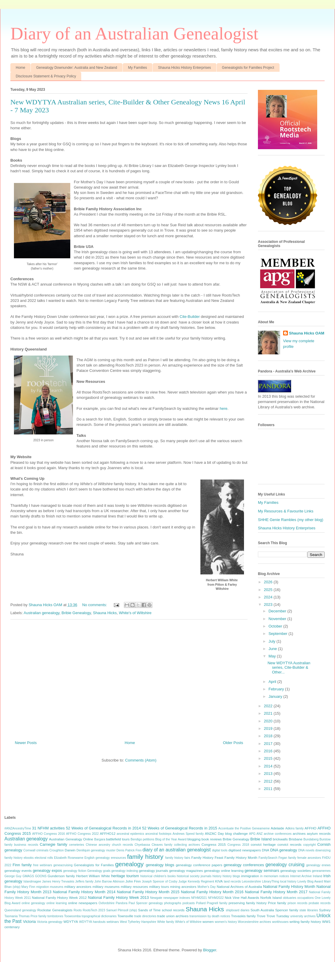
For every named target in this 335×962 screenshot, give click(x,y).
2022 (269, 706)
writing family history (305, 921)
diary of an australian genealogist (177, 849)
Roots (78, 910)
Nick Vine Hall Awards (242, 897)
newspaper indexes (176, 897)
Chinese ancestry (98, 844)
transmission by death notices (209, 916)
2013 (269, 773)
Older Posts (233, 742)
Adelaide (277, 828)
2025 (269, 589)
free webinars (42, 865)
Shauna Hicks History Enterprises (184, 68)
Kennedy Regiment (201, 881)
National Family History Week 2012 (59, 897)
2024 (269, 597)
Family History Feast (207, 857)
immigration (250, 876)
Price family (277, 903)
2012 (269, 781)
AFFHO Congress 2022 (82, 833)
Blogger (209, 950)
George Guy (12, 876)
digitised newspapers (244, 850)
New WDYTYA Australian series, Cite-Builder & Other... (288, 667)
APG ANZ (256, 833)
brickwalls (280, 839)
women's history (226, 921)
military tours (159, 886)
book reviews (212, 839)
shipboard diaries (238, 910)
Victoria (29, 921)
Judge (182, 881)
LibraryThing (270, 881)
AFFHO (311, 828)
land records (232, 881)
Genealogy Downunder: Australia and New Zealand (76, 68)
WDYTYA (70, 921)
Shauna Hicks (105, 613)
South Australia (262, 910)
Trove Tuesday (278, 916)
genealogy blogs (160, 865)
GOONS (41, 876)
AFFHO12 (108, 833)
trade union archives (172, 916)
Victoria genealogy (50, 921)
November (278, 619)
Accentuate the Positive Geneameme (244, 828)
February (277, 689)
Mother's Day (206, 886)
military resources (134, 886)
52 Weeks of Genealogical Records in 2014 (103, 828)
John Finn (133, 881)
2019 (269, 728)
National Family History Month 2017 (276, 892)
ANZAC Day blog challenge (226, 833)
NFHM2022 (216, 897)
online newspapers (82, 903)
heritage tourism (125, 876)
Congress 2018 (238, 844)
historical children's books (158, 876)
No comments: (95, 605)
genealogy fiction (74, 870)
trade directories (145, 916)
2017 (269, 743)
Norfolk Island (271, 897)
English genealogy (97, 857)
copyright (309, 844)
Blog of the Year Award (170, 839)
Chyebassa (142, 844)
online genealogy (33, 903)
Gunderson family (61, 876)
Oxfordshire (107, 903)
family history (145, 856)
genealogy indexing (124, 870)
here (223, 408)
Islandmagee (32, 881)
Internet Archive (301, 876)
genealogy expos (47, 870)
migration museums (49, 886)
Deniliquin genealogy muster (96, 850)
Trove (261, 916)
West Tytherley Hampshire (138, 921)
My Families (137, 68)
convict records (289, 844)
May (273, 656)
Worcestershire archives (254, 921)
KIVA (219, 881)
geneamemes (321, 870)
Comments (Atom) (140, 760)
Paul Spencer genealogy (146, 903)
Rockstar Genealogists (54, 910)
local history (288, 881)
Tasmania (10, 916)
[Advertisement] (129, 677)
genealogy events (18, 870)
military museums (105, 886)
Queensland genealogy (20, 910)
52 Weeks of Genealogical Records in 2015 (179, 828)
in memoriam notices (274, 876)
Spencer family (286, 910)
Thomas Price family (32, 916)
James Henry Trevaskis (58, 881)
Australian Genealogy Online (71, 839)
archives (299, 833)
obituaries (289, 897)
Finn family (21, 865)
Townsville (125, 916)
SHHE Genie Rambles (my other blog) (290, 519)
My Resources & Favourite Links (285, 511)
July (273, 641)
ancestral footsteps (158, 833)
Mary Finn (28, 886)
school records (173, 910)
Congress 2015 (214, 844)
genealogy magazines (186, 870)
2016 (269, 751)
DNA (265, 850)
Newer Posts (26, 742)
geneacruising (63, 865)
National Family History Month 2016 (212, 892)
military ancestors (77, 886)
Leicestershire (251, 881)
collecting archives (187, 844)
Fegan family (287, 857)
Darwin (70, 850)
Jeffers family (84, 881)
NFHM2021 (199, 897)
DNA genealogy (283, 850)
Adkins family (294, 828)
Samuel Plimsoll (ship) (121, 910)
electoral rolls (44, 857)
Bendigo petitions (142, 839)
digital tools (219, 850)
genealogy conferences (244, 865)
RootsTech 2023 (94, 910)
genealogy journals (153, 870)
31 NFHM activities (48, 828)
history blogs (231, 876)
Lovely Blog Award (310, 881)
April (273, 681)
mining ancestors (183, 886)
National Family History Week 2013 (118, 897)
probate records (320, 903)
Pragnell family (217, 903)
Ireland (317, 876)
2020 (269, 721)
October (276, 626)
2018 (269, 736)
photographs (172, 903)
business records (26, 844)
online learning (57, 903)
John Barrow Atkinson (110, 881)
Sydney (325, 910)
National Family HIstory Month (289, 886)
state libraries (308, 910)
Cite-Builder (190, 316)
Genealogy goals (98, 870)
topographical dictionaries (99, 916)
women (208, 921)
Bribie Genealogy (76, 613)
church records (122, 844)
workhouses (280, 921)
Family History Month (240, 857)
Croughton (57, 850)
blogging (193, 839)
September (278, 633)
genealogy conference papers (199, 865)
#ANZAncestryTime (17, 828)
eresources (118, 857)
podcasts (188, 903)
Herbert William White (93, 876)
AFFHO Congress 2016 (48, 833)
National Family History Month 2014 (84, 892)
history (217, 876)
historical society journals (194, 876)
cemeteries (76, 844)
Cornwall (29, 850)
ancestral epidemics (130, 833)
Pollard (200, 903)
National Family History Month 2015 (148, 892)
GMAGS (28, 876)
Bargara (99, 839)
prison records (297, 903)
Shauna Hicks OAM (306, 333)
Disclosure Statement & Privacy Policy (46, 76)
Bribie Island (261, 839)
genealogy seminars (262, 870)
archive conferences (278, 833)
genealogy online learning (224, 870)
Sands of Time (149, 910)
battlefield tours (118, 839)
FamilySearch (268, 857)
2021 (269, 713)
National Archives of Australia (239, 886)
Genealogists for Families (94, 865)
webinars (112, 921)
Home (20, 68)
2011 (269, 788)
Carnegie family (53, 844)
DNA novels (306, 850)
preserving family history (248, 903)
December (278, 611)
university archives (303, 916)
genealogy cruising (284, 864)
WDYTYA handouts (92, 921)
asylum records (319, 833)
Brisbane (295, 839)
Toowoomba (72, 916)
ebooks (29, 857)
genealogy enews (318, 865)
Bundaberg (311, 839)
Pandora (121, 903)
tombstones (55, 916)
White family (165, 921)
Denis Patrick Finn (129, 850)
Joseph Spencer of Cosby (159, 881)
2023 (269, 604)
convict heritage (263, 844)
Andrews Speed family (188, 833)
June (273, 648)
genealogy (129, 864)
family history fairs (177, 857)
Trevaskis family (243, 916)
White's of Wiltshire (135, 613)
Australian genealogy (41, 613)
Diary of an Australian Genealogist (134, 33)
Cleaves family (161, 844)
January (276, 696)
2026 (269, 582)
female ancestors (309, 857)
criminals (42, 850)
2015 (269, 758)
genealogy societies (295, 870)
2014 (269, 766)
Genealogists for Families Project (248, 68)
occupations (305, 897)
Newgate (156, 897)
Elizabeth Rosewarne (68, 857)
